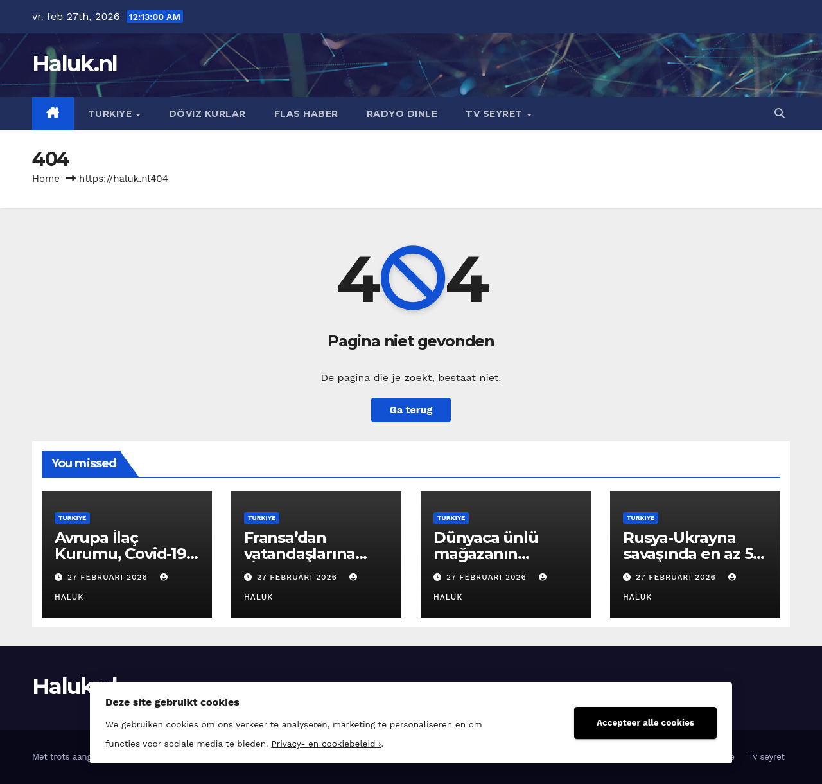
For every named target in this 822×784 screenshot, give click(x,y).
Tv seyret (495, 114)
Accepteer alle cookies (645, 722)
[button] (779, 113)
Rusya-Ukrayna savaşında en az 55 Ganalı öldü (691, 553)
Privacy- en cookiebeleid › (326, 743)
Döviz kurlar (207, 114)
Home (46, 178)
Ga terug (410, 410)
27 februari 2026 (109, 577)
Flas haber (306, 114)
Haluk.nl (74, 63)
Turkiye (111, 114)
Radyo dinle (402, 114)
